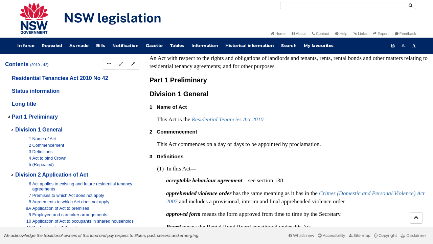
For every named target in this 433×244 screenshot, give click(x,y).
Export (380, 34)
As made (79, 45)
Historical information (249, 45)
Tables (177, 45)
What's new (301, 235)
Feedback (405, 34)
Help (341, 34)
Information (204, 45)
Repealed (52, 45)
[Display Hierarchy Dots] (109, 64)
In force (25, 45)
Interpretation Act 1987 (181, 176)
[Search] (342, 5)
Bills (100, 45)
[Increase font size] (414, 46)
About (299, 34)
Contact (320, 34)
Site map (359, 235)
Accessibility (331, 235)
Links (360, 34)
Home (278, 34)
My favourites (319, 45)
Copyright (385, 235)
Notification (125, 45)
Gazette (154, 45)
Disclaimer (413, 235)
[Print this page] (392, 46)
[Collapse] (133, 64)
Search (288, 45)
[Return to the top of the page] (416, 218)
